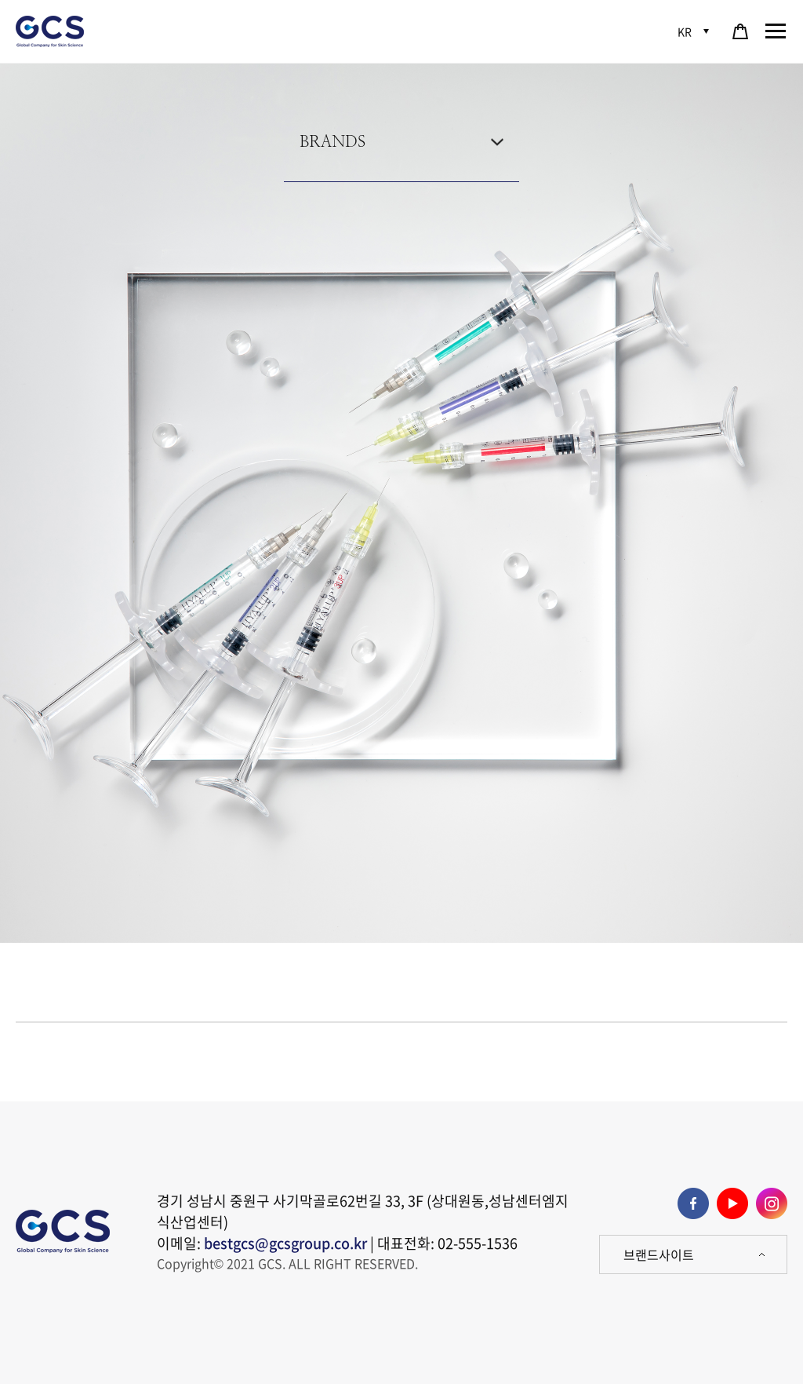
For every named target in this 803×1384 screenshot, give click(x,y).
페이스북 (693, 1203)
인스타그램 (771, 1203)
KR (685, 31)
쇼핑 (740, 31)
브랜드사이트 (658, 1254)
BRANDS (332, 142)
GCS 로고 (51, 31)
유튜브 (732, 1203)
